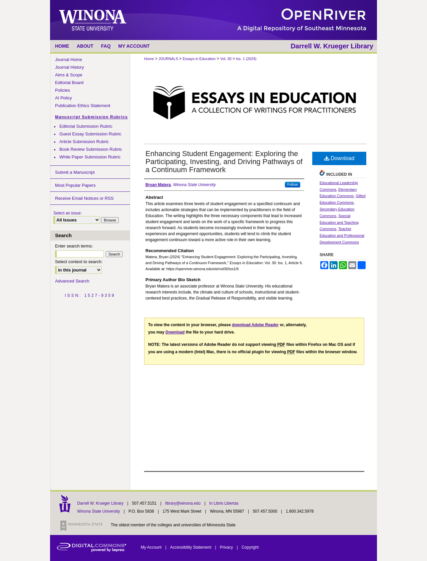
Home (149, 59)
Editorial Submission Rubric (85, 126)
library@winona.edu (183, 503)
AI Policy (63, 97)
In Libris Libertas (224, 503)
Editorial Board (69, 82)
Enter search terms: (74, 245)
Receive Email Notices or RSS (84, 198)
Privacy (227, 547)
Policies (62, 90)
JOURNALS (168, 59)
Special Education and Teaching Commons (339, 222)
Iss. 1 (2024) (246, 59)
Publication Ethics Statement (82, 105)
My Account (151, 547)
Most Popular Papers (75, 185)
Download (339, 158)
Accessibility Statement (191, 547)
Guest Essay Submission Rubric (90, 133)
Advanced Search (72, 281)
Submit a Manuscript (75, 172)
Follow (292, 184)
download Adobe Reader (255, 325)
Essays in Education (199, 59)
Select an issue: (67, 213)
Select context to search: (78, 261)
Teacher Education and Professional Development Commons (342, 235)
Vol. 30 (226, 59)
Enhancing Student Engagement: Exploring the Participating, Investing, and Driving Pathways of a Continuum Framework (224, 161)
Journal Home (68, 59)
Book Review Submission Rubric (90, 149)
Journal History (69, 67)
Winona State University (98, 511)
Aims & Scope (68, 74)
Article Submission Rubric (84, 141)
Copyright (250, 547)
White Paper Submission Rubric (90, 156)
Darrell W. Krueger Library (100, 503)
